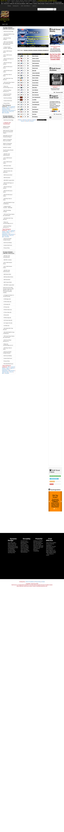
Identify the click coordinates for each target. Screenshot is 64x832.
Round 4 (34, 119)
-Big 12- (8, 107)
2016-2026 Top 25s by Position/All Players (7, 136)
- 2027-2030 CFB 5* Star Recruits (8, 79)
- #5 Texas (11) (6, 307)
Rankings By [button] (16, 5)
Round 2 (25, 119)
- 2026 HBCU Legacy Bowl (8, 180)
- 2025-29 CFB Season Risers (7, 67)
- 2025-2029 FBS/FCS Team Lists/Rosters (8, 203)
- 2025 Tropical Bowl (7, 282)
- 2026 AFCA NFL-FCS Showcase (7, 172)
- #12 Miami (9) (6, 325)
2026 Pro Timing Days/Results (6, 127)
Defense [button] (35, 5)
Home (9, 6)
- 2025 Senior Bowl (7, 274)
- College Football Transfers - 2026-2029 (7, 207)
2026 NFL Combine (7, 147)
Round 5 (23, 121)
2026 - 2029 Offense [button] (26, 5)
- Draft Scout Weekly (7, 97)
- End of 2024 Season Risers (7, 263)
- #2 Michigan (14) (7, 299)
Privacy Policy (38, 581)
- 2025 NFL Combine (7, 259)
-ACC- (8, 106)
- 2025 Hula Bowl (6, 279)
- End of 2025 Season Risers (7, 52)
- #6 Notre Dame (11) (7, 309)
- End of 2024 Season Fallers (7, 267)
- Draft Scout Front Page (8, 31)
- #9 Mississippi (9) (7, 317)
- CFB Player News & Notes (7, 75)
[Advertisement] (36, 15)
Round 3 (29, 119)
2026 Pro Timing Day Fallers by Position (7, 144)
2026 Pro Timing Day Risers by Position (7, 140)
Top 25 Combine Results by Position (8, 151)
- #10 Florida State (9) (7, 320)
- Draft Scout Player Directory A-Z (7, 91)
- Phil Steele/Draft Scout (8, 363)
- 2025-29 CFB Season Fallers (7, 71)
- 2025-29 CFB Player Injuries (7, 63)
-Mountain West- (5, 111)
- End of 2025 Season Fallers (7, 55)
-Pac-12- (11, 111)
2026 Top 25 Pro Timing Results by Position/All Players (8, 131)
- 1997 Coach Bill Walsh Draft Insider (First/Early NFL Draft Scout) (8, 43)
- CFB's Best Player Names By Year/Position (8, 83)
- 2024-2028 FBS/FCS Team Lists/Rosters (8, 333)
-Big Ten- (12, 107)
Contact (43, 581)
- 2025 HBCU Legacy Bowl (8, 284)
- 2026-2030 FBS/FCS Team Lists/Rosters (8, 35)
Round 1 (20, 119)
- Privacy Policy (6, 103)
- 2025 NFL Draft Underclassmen (6, 271)
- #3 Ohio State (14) (7, 301)
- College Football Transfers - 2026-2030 (7, 48)
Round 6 (27, 121)
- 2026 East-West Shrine (8, 168)
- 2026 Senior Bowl (7, 165)
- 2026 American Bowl (7, 174)
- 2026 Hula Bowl (6, 177)
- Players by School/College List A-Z (8, 87)
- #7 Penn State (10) (7, 312)
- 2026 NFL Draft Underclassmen (6, 154)
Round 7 (32, 121)
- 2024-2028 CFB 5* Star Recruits (8, 329)
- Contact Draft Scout (7, 100)
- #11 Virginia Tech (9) (7, 323)
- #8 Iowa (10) (6, 314)
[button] (50, 501)
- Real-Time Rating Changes (7, 39)
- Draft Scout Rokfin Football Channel (7, 95)
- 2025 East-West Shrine (8, 276)
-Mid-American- (11, 110)
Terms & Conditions (30, 581)
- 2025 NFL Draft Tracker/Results (6, 256)
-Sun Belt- (7, 112)
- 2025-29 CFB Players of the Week (8, 59)
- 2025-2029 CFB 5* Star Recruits (8, 219)
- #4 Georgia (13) (6, 304)
